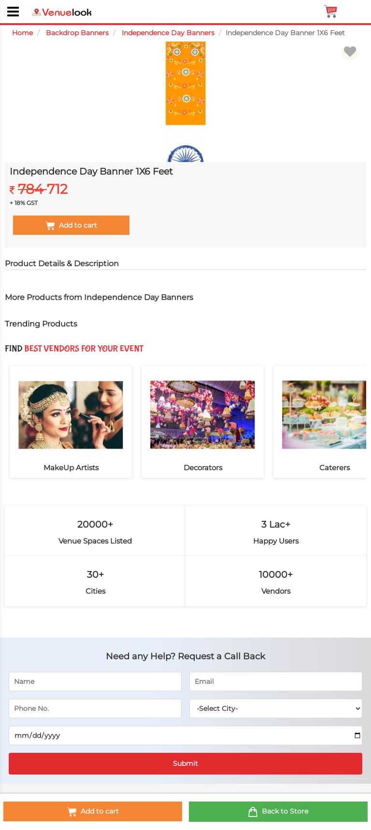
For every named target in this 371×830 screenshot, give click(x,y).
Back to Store (278, 812)
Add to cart (93, 811)
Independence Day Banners (168, 32)
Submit (185, 763)
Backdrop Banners (77, 32)
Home (22, 32)
